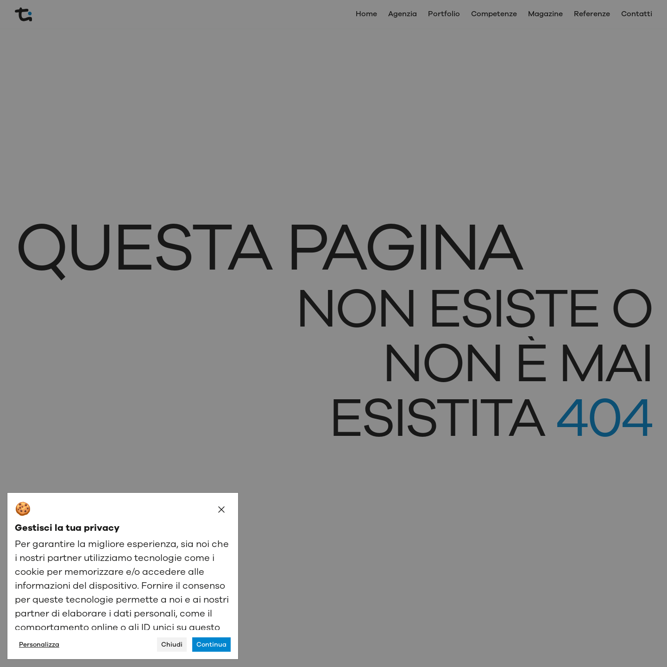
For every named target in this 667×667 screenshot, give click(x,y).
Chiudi (171, 644)
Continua (211, 644)
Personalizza (39, 644)
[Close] (221, 509)
